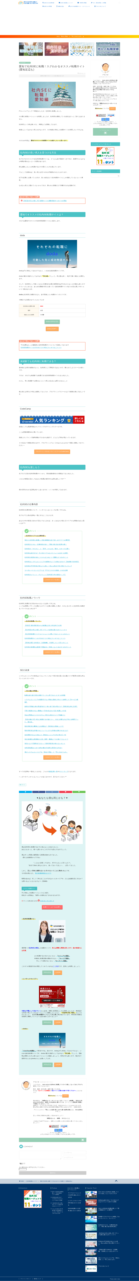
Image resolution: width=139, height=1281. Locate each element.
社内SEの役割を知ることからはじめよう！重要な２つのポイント (46, 557)
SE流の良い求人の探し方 (47, 901)
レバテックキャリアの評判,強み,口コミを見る (74, 1203)
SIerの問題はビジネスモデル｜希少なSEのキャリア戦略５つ (45, 715)
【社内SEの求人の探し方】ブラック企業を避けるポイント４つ (46, 630)
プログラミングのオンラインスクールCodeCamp (52, 451)
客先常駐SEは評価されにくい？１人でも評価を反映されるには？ (46, 730)
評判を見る (47, 972)
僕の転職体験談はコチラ (43, 873)
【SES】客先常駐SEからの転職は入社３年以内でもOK (43, 625)
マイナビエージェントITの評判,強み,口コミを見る (74, 1195)
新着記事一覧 (53, 771)
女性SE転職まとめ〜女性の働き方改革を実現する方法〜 (43, 748)
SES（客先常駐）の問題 (98, 3)
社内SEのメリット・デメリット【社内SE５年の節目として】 (45, 574)
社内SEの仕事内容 (48, 3)
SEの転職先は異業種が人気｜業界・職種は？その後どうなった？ (46, 739)
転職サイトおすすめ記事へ (52, 907)
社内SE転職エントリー (66, 3)
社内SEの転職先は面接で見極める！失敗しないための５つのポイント (48, 647)
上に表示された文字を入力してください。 (32, 1167)
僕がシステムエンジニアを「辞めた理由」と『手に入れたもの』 (46, 752)
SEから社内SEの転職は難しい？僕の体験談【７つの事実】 (58, 1193)
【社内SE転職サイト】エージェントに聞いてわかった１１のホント (47, 634)
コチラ (65, 1095)
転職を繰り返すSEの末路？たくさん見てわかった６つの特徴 (45, 695)
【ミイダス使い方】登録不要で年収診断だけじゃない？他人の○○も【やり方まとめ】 (58, 1211)
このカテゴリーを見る (52, 579)
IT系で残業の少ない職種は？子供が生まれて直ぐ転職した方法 (45, 711)
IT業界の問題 (82, 3)
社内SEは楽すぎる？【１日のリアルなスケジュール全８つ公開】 (46, 553)
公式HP (58, 972)
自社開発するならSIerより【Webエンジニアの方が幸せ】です (45, 735)
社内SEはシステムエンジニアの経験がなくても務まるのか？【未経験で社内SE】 (52, 562)
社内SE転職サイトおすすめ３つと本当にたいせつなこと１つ (41, 347)
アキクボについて (100, 6)
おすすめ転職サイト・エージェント (79, 6)
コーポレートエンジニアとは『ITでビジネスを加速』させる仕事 (46, 570)
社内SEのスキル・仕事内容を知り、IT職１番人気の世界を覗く (46, 544)
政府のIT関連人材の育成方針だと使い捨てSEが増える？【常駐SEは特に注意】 (51, 706)
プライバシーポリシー (25, 1278)
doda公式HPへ (52, 328)
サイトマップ (63, 771)
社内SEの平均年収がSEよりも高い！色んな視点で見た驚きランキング (48, 566)
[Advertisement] (69, 21)
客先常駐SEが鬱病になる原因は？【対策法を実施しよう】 (44, 726)
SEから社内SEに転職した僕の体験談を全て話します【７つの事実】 (47, 540)
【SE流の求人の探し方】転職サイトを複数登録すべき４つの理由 (45, 201)
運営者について (37, 1278)
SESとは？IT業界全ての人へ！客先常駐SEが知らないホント (45, 743)
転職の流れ (60, 6)
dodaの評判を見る (52, 321)
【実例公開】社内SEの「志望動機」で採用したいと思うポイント (46, 642)
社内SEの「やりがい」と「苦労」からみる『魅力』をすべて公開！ (47, 549)
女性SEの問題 (47, 6)
